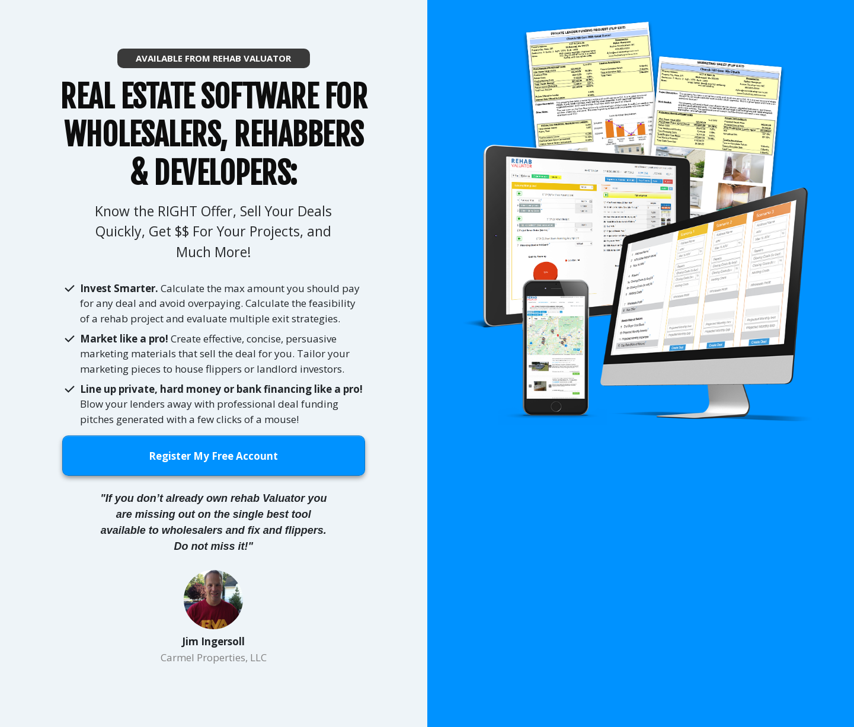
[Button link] (213, 58)
